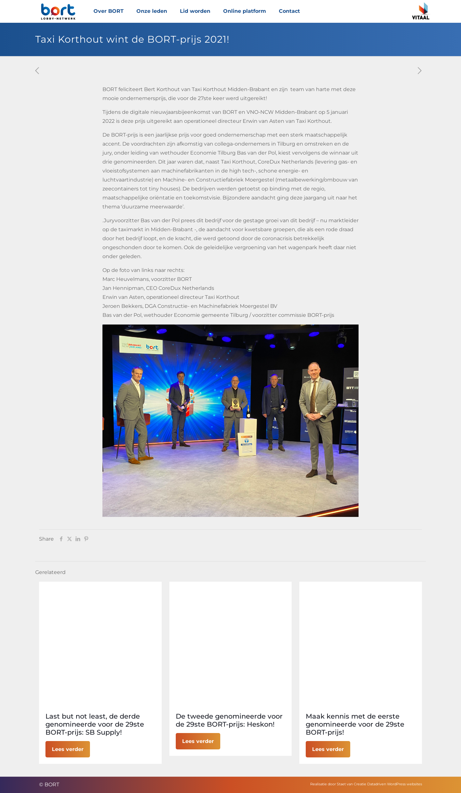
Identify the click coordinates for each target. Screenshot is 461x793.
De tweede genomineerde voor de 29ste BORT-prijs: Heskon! (229, 720)
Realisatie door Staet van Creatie (338, 784)
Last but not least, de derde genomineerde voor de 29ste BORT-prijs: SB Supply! (94, 724)
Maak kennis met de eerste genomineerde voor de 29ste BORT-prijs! (355, 724)
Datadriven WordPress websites (394, 784)
